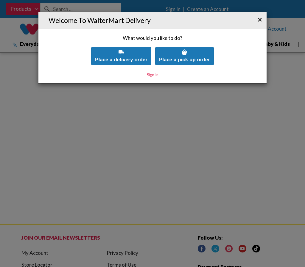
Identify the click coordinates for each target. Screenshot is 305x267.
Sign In (152, 62)
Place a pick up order (184, 44)
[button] (260, 8)
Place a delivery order (121, 44)
